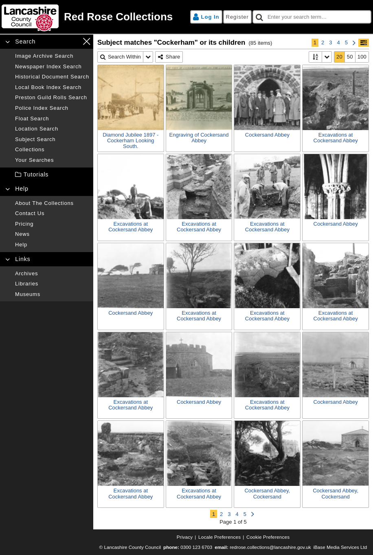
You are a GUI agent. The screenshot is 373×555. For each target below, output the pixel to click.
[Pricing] (52, 224)
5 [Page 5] (346, 42)
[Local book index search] (52, 87)
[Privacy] (185, 537)
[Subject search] (52, 139)
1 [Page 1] (315, 42)
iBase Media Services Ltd (340, 547)
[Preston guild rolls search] (52, 97)
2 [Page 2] (322, 42)
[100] (362, 57)
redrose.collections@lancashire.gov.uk (270, 547)
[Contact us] (52, 213)
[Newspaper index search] (52, 66)
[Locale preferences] (219, 537)
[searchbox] (311, 17)
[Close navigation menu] (86, 41)
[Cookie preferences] (268, 537)
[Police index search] (52, 108)
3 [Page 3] (330, 42)
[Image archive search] (52, 56)
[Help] (52, 244)
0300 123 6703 (196, 547)
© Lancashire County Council (130, 547)
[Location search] (52, 129)
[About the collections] (52, 203)
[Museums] (52, 294)
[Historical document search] (52, 77)
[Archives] (52, 273)
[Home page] (93, 17)
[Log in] (206, 17)
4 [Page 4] (338, 42)
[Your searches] (52, 160)
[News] (52, 234)
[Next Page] (354, 43)
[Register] (237, 17)
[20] (339, 57)
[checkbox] (311, 17)
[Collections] (52, 149)
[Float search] (52, 118)
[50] (350, 57)
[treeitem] (46, 175)
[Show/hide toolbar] (363, 43)
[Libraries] (52, 284)
